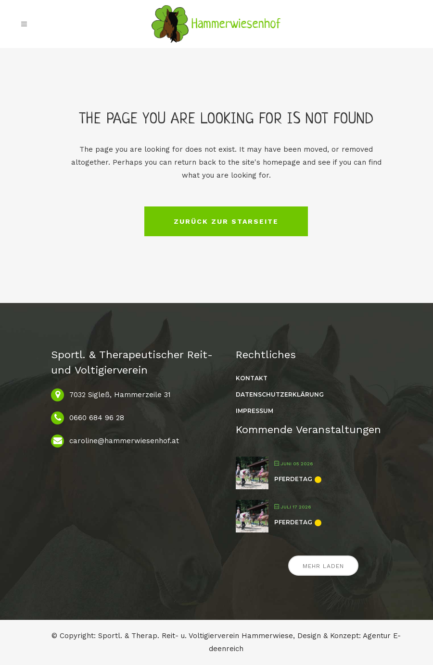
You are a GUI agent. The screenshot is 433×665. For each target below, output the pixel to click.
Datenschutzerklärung (280, 394)
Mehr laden (323, 566)
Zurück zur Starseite (226, 221)
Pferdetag (293, 479)
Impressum (254, 410)
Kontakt (251, 378)
